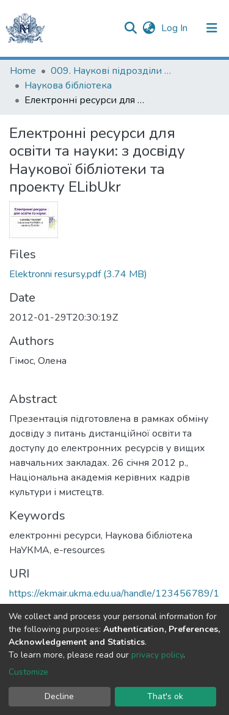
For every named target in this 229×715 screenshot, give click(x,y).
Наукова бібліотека (68, 85)
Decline (59, 696)
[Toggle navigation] (212, 28)
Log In (175, 28)
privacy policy (157, 655)
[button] (149, 28)
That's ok (165, 696)
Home (23, 71)
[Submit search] (130, 28)
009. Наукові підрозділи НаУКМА (112, 71)
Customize (28, 672)
